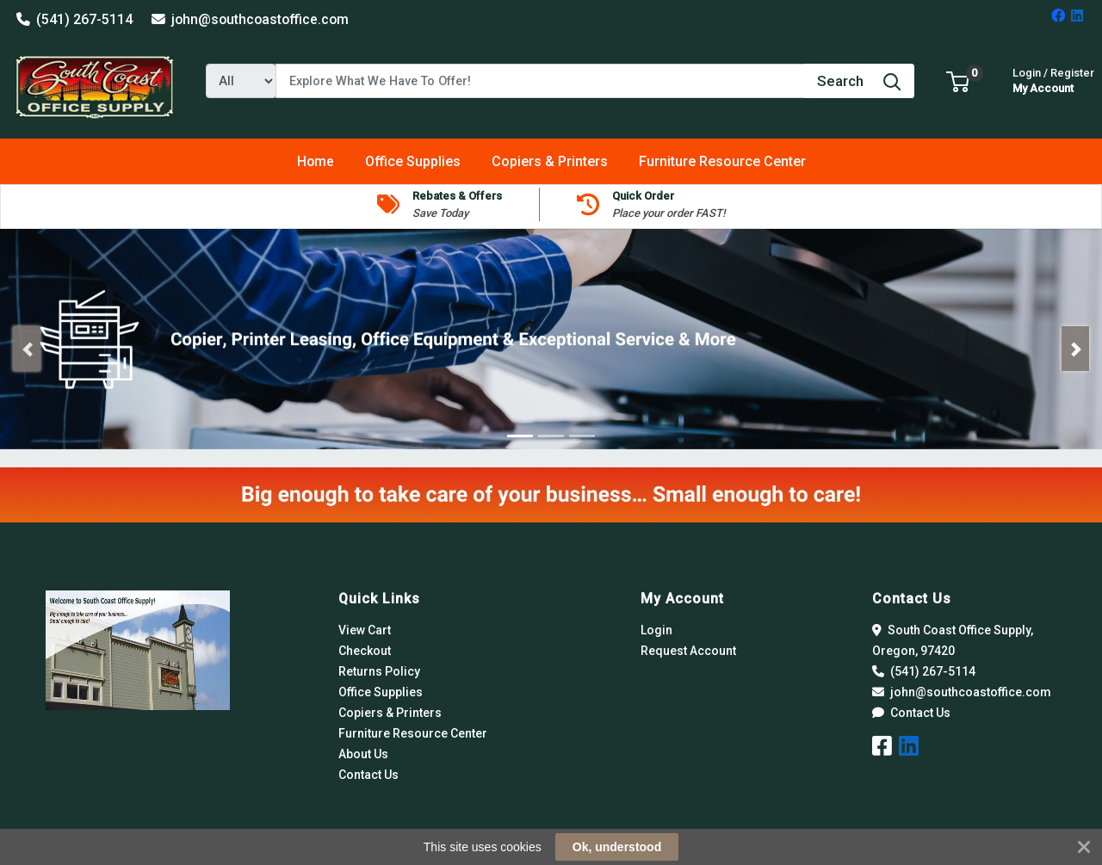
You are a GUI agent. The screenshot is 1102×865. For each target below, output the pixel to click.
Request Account (688, 651)
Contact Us (368, 775)
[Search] (540, 81)
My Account (1053, 79)
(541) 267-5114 (74, 19)
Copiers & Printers (390, 713)
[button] (957, 80)
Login (656, 630)
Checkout (364, 651)
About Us (363, 754)
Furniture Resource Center (412, 733)
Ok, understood (617, 847)
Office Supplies (380, 692)
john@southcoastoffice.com (251, 19)
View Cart (364, 630)
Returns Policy (379, 671)
